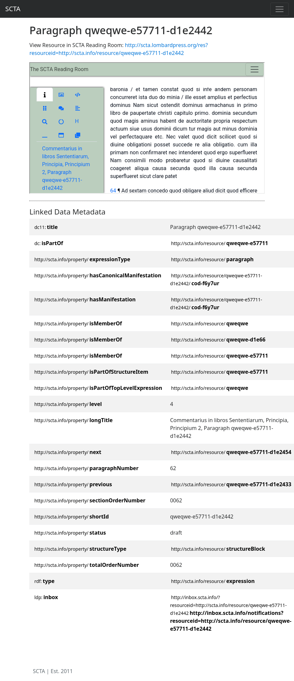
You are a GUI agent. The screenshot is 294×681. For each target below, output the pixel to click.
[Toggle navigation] (279, 9)
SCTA (12, 8)
